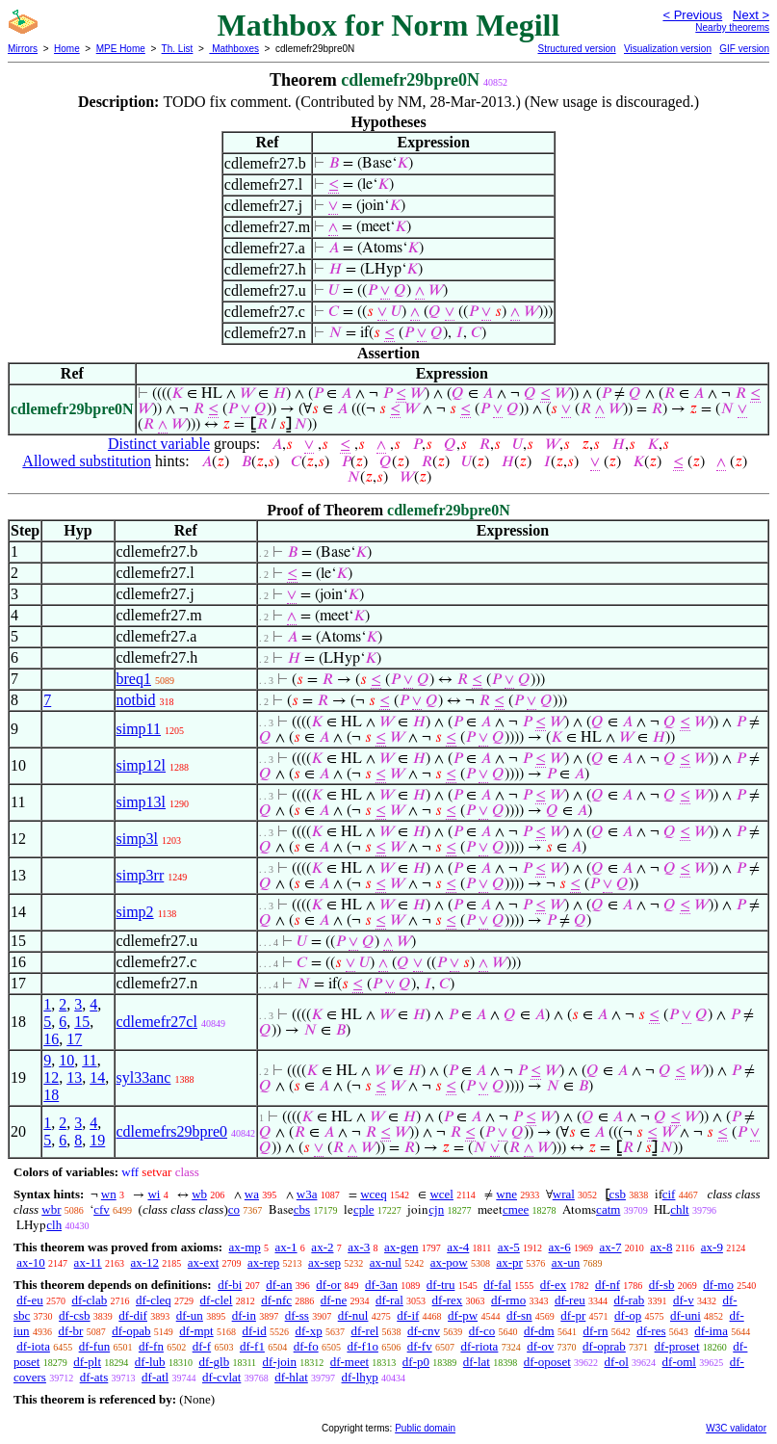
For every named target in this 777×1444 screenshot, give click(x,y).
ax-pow (449, 1262)
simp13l (142, 802)
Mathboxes (234, 48)
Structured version (576, 48)
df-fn (151, 1346)
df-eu (29, 1300)
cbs (302, 1209)
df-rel (364, 1331)
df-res (650, 1331)
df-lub (150, 1361)
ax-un (566, 1262)
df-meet (349, 1361)
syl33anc (144, 1077)
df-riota (479, 1346)
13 (74, 1077)
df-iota (33, 1346)
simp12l (142, 765)
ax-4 (458, 1247)
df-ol (617, 1361)
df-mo (718, 1284)
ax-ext (203, 1262)
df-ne (334, 1300)
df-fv (419, 1346)
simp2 (135, 912)
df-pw (463, 1315)
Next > (751, 15)
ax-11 (88, 1262)
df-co (482, 1331)
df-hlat (291, 1377)
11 (89, 1060)
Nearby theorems (732, 27)
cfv (101, 1209)
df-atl (155, 1377)
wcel (441, 1194)
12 (51, 1077)
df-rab (628, 1300)
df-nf (607, 1284)
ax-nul (385, 1262)
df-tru (441, 1284)
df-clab (89, 1300)
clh (54, 1225)
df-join (280, 1361)
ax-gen (401, 1247)
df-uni (685, 1315)
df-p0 (415, 1361)
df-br (70, 1331)
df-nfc (276, 1300)
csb (617, 1194)
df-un (189, 1315)
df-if (408, 1315)
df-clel (216, 1300)
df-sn (519, 1315)
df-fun (95, 1346)
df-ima (711, 1331)
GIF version (744, 48)
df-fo (306, 1346)
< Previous (692, 15)
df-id (254, 1331)
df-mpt (196, 1331)
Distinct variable (159, 443)
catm (608, 1209)
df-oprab (604, 1346)
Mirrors (23, 48)
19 (97, 1140)
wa (252, 1194)
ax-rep (263, 1262)
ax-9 (712, 1247)
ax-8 (661, 1247)
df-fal (497, 1284)
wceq (373, 1194)
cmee (516, 1209)
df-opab (131, 1331)
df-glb (213, 1361)
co (234, 1209)
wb (199, 1194)
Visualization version (668, 48)
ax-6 (560, 1247)
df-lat (476, 1361)
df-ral (389, 1300)
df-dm (539, 1331)
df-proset (677, 1346)
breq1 (134, 678)
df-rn (595, 1331)
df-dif (132, 1315)
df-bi (230, 1284)
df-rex (447, 1300)
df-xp (308, 1331)
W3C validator (736, 1428)
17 (74, 1039)
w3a (307, 1194)
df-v (683, 1300)
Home (67, 48)
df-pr (572, 1315)
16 (51, 1039)
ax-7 (610, 1247)
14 (97, 1077)
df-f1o (362, 1346)
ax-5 (509, 1247)
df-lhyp (360, 1377)
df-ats (94, 1377)
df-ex (553, 1284)
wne (506, 1194)
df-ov (540, 1346)
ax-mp (245, 1247)
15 (82, 1021)
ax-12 (144, 1262)
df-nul (353, 1315)
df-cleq (153, 1300)
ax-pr (509, 1262)
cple (364, 1209)
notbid (136, 700)
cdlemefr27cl (157, 1021)
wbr (51, 1209)
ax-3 (359, 1247)
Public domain (425, 1428)
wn (109, 1194)
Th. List (178, 48)
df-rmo (508, 1300)
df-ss (297, 1315)
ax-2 (322, 1247)
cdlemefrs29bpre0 (172, 1131)
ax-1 (286, 1247)
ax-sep (324, 1262)
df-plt (87, 1361)
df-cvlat (221, 1377)
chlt (679, 1209)
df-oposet (547, 1361)
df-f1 (252, 1346)
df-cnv (423, 1331)
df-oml (679, 1361)
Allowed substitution (86, 461)
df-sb (662, 1284)
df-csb (75, 1315)
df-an (279, 1284)
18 (51, 1095)
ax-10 (30, 1262)
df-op (627, 1315)
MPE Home (120, 48)
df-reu (570, 1300)
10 (66, 1060)
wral (564, 1194)
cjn (436, 1209)
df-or (328, 1284)
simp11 (139, 729)
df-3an (381, 1284)
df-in (244, 1315)
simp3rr (141, 875)
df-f (202, 1346)
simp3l (138, 838)
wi (153, 1194)
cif (669, 1194)
